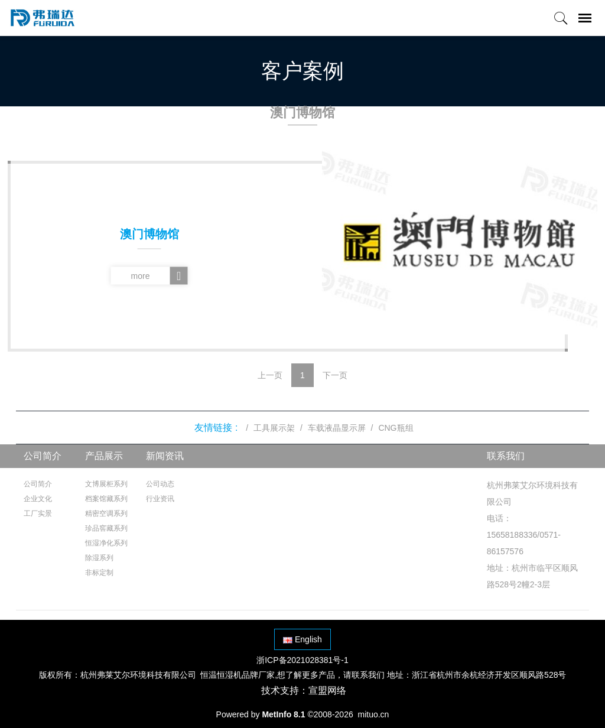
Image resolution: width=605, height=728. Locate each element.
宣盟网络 (327, 690)
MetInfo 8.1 (283, 714)
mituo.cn (373, 714)
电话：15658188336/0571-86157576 (524, 535)
